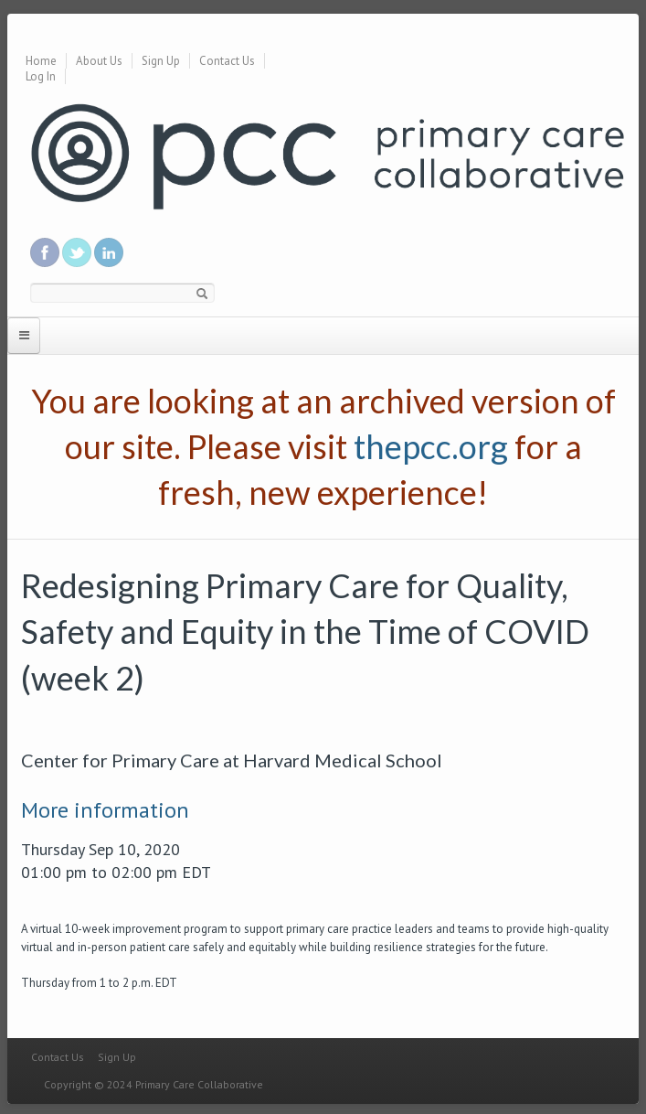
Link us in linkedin (108, 252)
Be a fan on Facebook (44, 252)
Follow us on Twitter (76, 252)
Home (41, 61)
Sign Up (161, 61)
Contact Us (227, 61)
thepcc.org (431, 446)
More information (105, 810)
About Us (99, 61)
